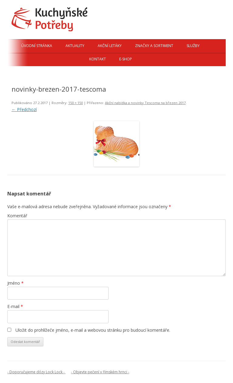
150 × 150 (75, 102)
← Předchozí (24, 109)
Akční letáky (110, 45)
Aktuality (75, 45)
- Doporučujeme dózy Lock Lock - (36, 372)
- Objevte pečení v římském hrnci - (100, 372)
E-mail (15, 306)
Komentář (17, 216)
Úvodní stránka (36, 45)
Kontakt (97, 59)
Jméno (15, 283)
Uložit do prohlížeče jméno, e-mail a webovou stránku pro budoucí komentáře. (92, 330)
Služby (193, 45)
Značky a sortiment (154, 45)
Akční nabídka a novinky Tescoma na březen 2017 (145, 102)
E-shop (125, 59)
